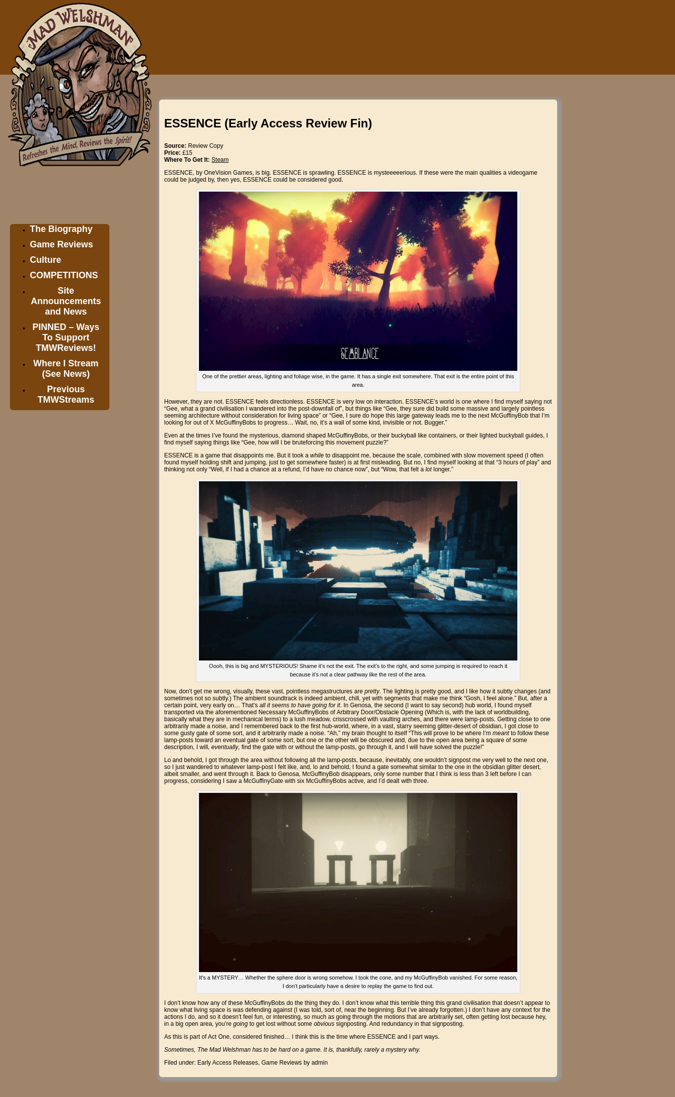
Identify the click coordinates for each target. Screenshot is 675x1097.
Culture (45, 260)
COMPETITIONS (64, 275)
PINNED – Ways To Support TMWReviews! (65, 337)
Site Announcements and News (66, 301)
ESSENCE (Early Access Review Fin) (268, 123)
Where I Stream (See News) (65, 368)
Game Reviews (61, 244)
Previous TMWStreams (65, 394)
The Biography (61, 229)
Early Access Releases (227, 1062)
